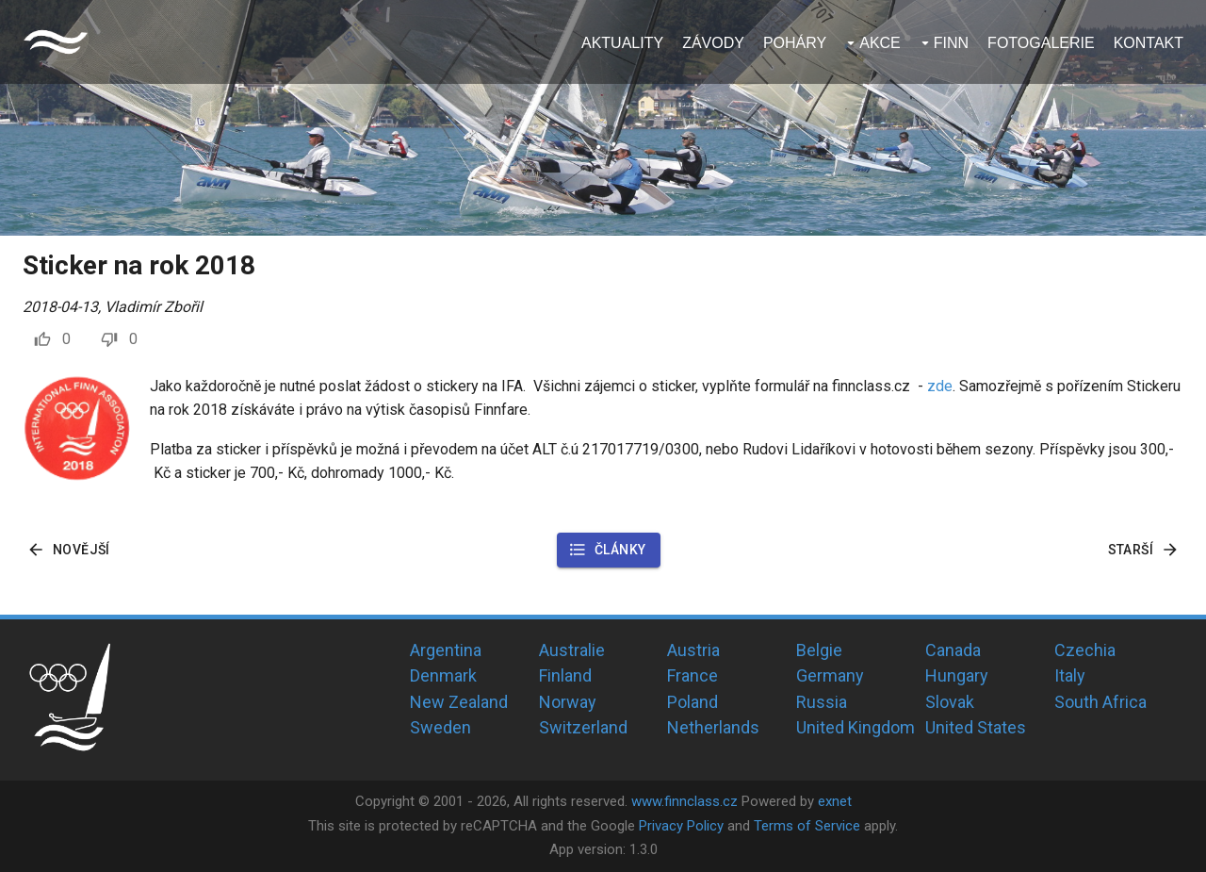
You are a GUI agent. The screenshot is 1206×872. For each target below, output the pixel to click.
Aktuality (622, 43)
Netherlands (713, 727)
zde (940, 386)
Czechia (1085, 650)
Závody (713, 43)
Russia (821, 702)
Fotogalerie (1041, 43)
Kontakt (1148, 43)
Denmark (443, 675)
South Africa (1100, 702)
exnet (835, 801)
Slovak (949, 702)
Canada (953, 650)
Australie (572, 650)
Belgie (819, 650)
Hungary (956, 675)
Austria (693, 650)
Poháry (794, 43)
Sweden (440, 727)
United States (975, 727)
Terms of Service (807, 825)
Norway (567, 702)
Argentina (445, 650)
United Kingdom (855, 727)
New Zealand (459, 702)
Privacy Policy (681, 825)
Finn (951, 43)
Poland (692, 702)
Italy (1069, 675)
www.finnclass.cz (684, 801)
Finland (565, 675)
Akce (880, 43)
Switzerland (583, 727)
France (692, 675)
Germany (830, 675)
